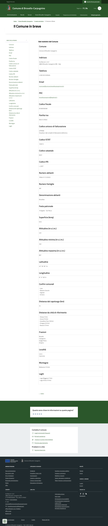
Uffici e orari (8, 511)
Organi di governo (9, 478)
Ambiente (32, 471)
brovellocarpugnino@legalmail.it (48, 97)
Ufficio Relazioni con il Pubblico (13, 509)
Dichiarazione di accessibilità (62, 499)
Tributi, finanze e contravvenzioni (63, 480)
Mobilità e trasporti (59, 476)
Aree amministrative (10, 471)
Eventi (81, 486)
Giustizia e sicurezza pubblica (62, 471)
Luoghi (81, 483)
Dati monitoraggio (9, 520)
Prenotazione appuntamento (62, 506)
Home (15, 21)
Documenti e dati (9, 473)
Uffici (6, 485)
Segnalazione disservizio (61, 505)
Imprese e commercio (60, 473)
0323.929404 (13, 500)
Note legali (57, 496)
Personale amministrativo (11, 480)
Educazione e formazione (36, 483)
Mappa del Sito (45, 520)
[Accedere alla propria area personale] (91, 2)
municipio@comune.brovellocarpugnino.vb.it (51, 86)
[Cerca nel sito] (99, 8)
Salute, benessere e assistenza (62, 478)
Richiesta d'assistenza (60, 508)
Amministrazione (12, 15)
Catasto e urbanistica (35, 478)
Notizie (81, 471)
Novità (22, 15)
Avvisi (81, 473)
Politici (7, 483)
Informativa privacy (60, 494)
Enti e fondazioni (9, 476)
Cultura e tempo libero (35, 480)
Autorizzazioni (33, 476)
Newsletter (82, 496)
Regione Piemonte (11, 2)
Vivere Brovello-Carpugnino (43, 15)
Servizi (30, 15)
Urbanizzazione (83, 15)
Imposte (57, 15)
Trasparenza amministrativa (69, 15)
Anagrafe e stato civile (35, 473)
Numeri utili (8, 513)
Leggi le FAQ (58, 503)
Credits (33, 520)
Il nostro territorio (39, 21)
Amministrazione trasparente (62, 501)
